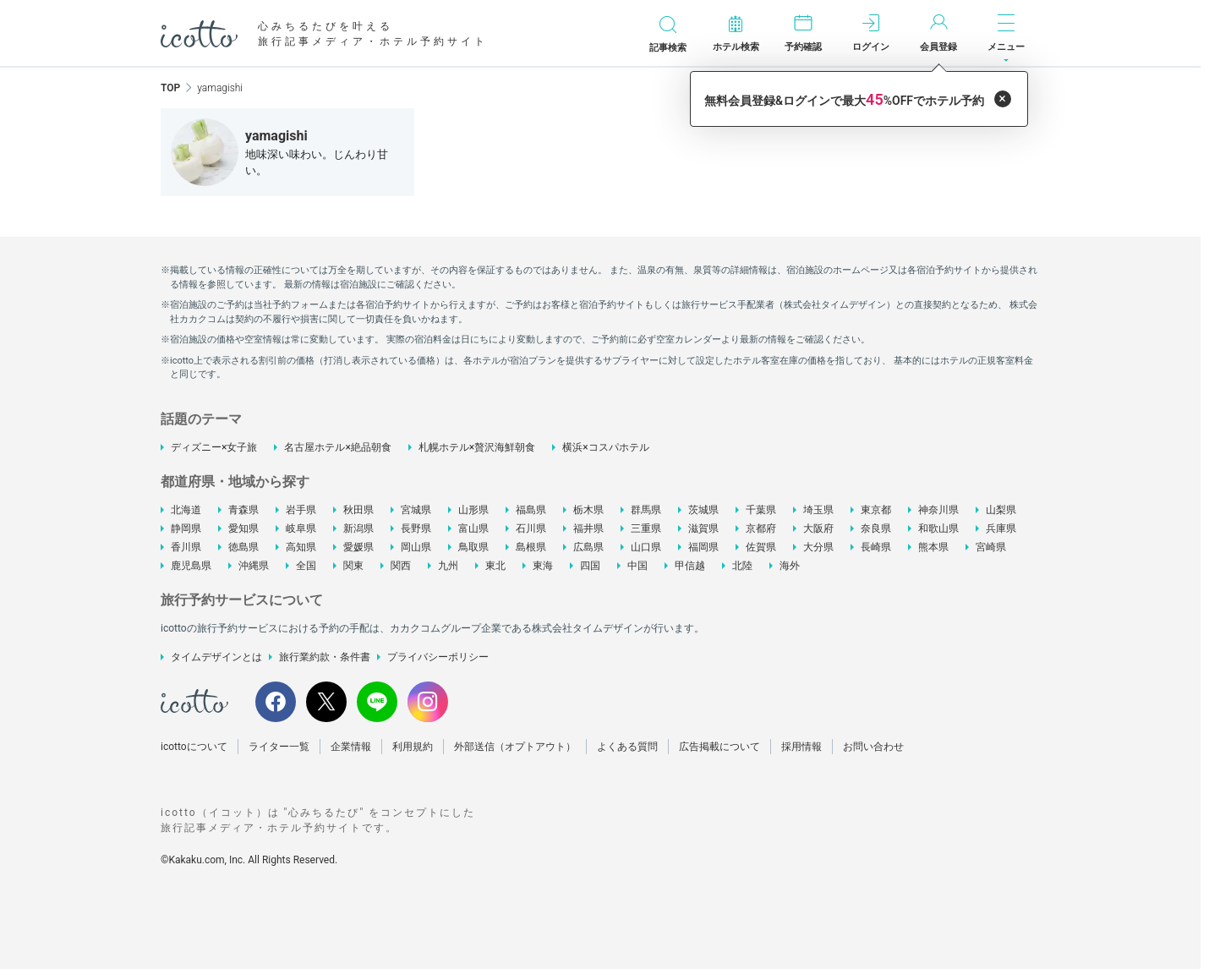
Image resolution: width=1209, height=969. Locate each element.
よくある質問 (627, 747)
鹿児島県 (191, 566)
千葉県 (761, 510)
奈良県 (876, 528)
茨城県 (703, 510)
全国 (306, 566)
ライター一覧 (279, 747)
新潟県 (358, 528)
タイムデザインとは (216, 657)
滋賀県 (703, 528)
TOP (170, 88)
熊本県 (933, 547)
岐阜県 (301, 528)
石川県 (531, 528)
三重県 (646, 528)
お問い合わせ (873, 747)
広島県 (588, 547)
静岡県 (186, 528)
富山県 (473, 528)
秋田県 (358, 510)
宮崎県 (991, 547)
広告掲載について (719, 747)
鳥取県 (473, 547)
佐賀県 (761, 547)
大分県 (818, 547)
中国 (637, 566)
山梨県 (1001, 510)
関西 (401, 566)
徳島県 (243, 547)
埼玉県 (818, 510)
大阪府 (818, 528)
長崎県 (876, 547)
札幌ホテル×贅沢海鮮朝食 (476, 447)
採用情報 (801, 747)
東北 (495, 566)
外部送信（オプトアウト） (515, 747)
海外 (790, 566)
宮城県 (416, 510)
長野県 (416, 528)
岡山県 (416, 547)
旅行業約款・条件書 (324, 657)
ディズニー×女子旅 (214, 447)
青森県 (243, 510)
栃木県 (588, 510)
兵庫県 (1001, 528)
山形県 (473, 510)
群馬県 (646, 510)
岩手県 (301, 510)
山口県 (646, 547)
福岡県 (703, 547)
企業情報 (351, 747)
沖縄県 (253, 566)
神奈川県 (938, 510)
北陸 (742, 566)
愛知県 (243, 528)
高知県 (301, 547)
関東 (353, 566)
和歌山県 (938, 528)
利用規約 (412, 747)
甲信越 (690, 566)
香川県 (186, 547)
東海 (543, 566)
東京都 (876, 510)
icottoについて (194, 747)
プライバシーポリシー (438, 657)
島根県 (531, 547)
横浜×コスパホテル (605, 447)
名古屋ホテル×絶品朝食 (337, 447)
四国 (590, 566)
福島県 (531, 510)
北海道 (186, 510)
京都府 (761, 528)
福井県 (588, 528)
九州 (448, 566)
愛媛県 (358, 547)
